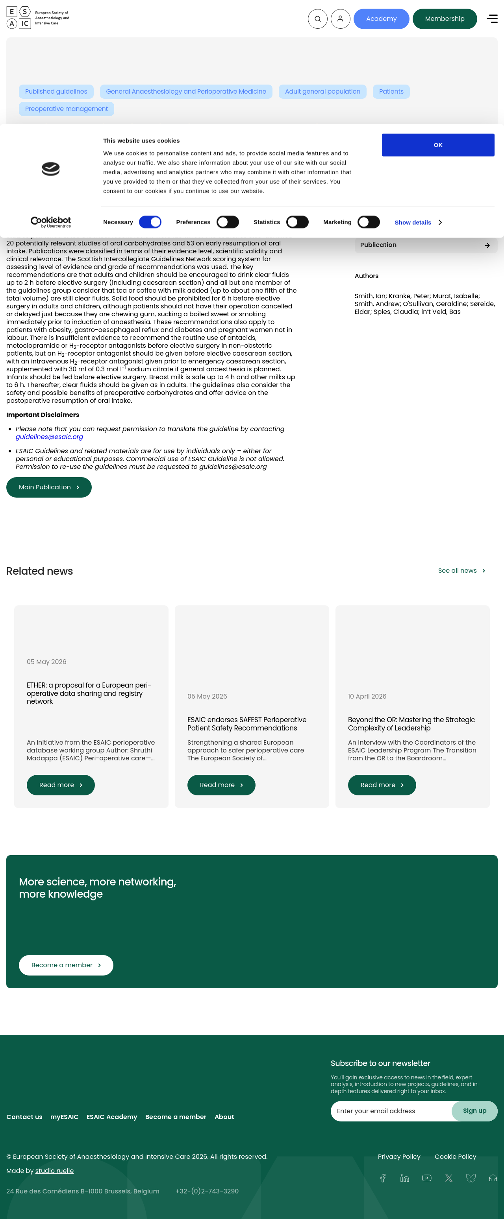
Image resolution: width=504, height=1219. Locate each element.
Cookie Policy (455, 1156)
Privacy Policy (399, 1156)
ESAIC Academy (112, 1117)
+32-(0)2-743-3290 (207, 1191)
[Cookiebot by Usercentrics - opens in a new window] (51, 98)
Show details (413, 98)
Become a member (176, 1117)
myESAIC (64, 1117)
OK (438, 20)
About (224, 1117)
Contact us (24, 1117)
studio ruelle (54, 1170)
